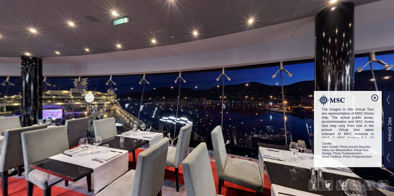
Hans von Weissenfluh (337, 150)
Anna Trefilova (331, 156)
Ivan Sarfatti (330, 146)
